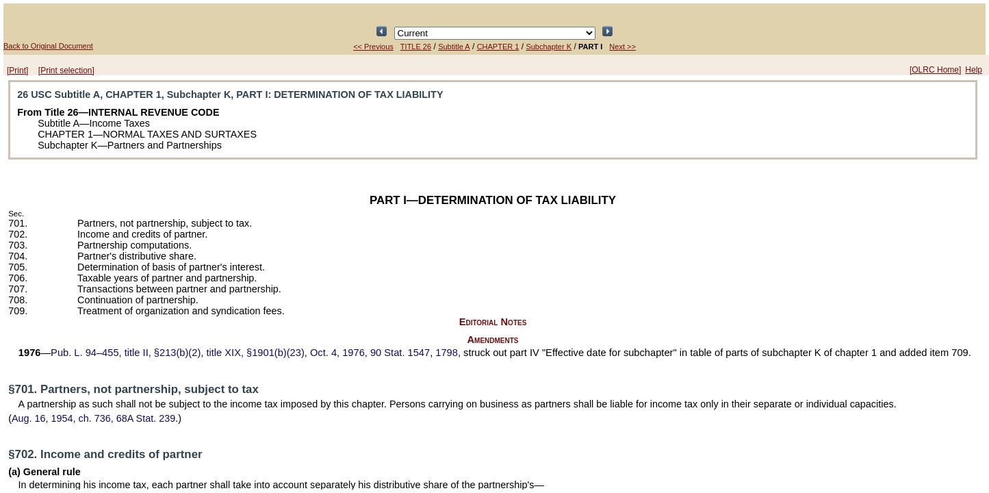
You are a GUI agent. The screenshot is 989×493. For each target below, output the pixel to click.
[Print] (17, 70)
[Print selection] (66, 70)
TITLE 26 (415, 46)
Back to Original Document (48, 46)
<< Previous (373, 46)
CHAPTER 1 (498, 46)
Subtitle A (454, 46)
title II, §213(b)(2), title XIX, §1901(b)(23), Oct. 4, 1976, (240, 352)
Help (973, 70)
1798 (446, 352)
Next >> (622, 46)
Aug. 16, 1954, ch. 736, (93, 418)
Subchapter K (548, 46)
